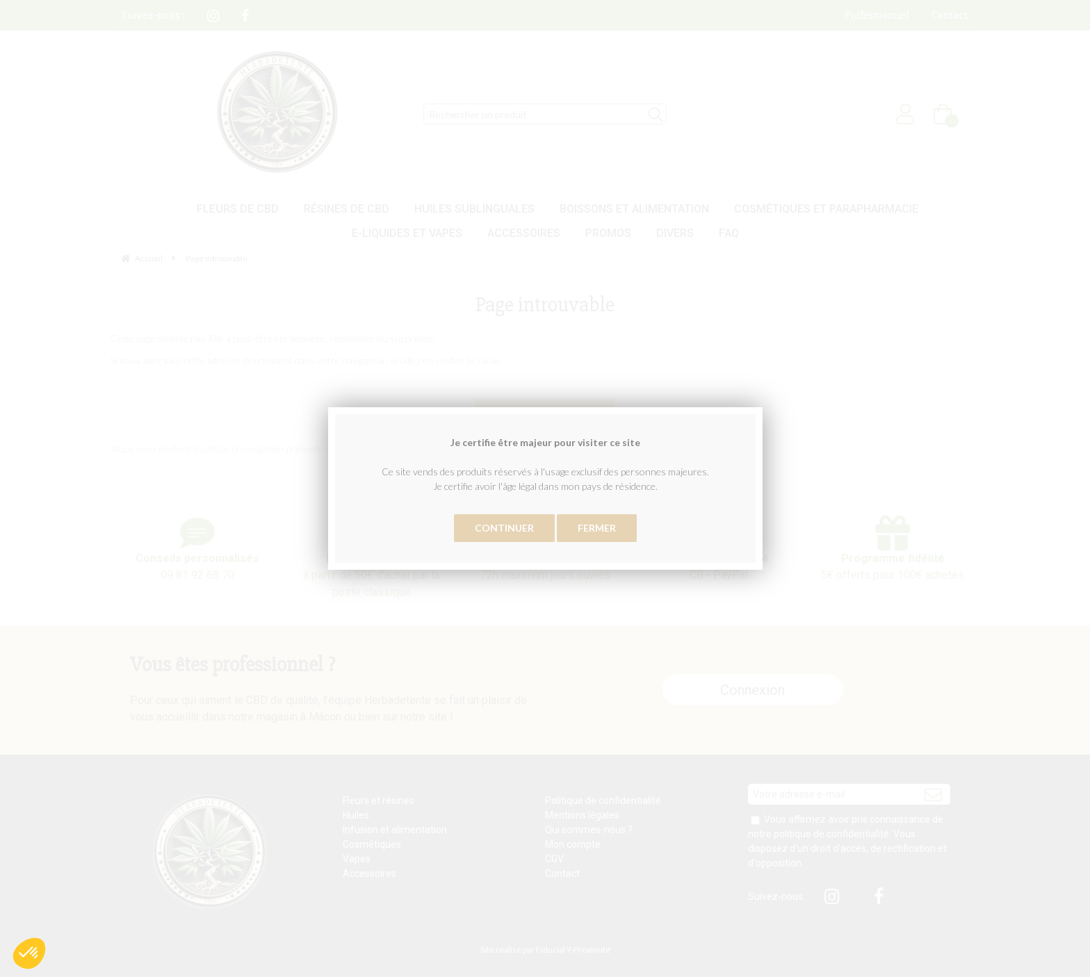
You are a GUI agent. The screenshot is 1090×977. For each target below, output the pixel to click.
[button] (29, 953)
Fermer (597, 528)
